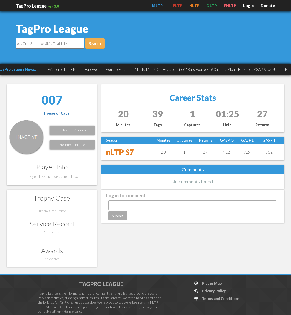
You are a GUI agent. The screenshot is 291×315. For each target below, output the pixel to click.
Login (248, 5)
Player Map (207, 283)
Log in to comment (126, 195)
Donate (268, 5)
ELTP (177, 5)
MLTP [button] (159, 5)
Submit (117, 216)
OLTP (211, 5)
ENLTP (230, 5)
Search (95, 43)
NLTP (194, 5)
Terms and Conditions (216, 298)
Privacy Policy (209, 291)
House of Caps (56, 113)
